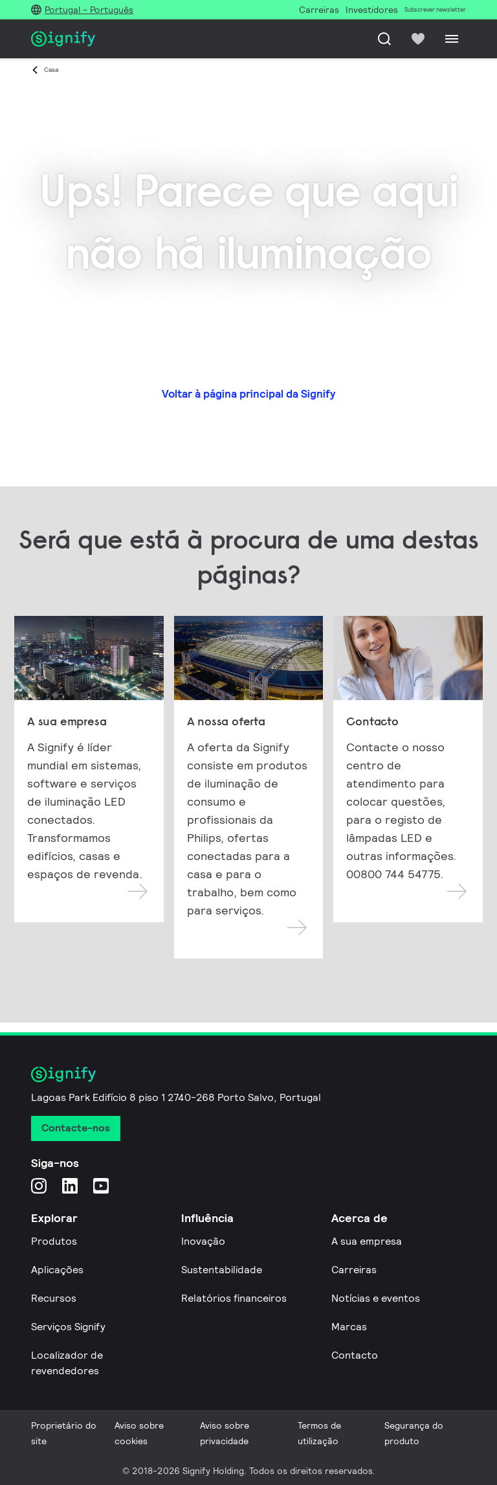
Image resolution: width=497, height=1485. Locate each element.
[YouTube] (101, 1185)
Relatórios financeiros (234, 1298)
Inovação (203, 1241)
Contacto (354, 1355)
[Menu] (451, 39)
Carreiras (354, 1269)
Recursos (53, 1298)
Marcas (349, 1326)
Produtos (54, 1241)
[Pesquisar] (384, 39)
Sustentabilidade (221, 1269)
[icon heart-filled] (418, 39)
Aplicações (57, 1269)
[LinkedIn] (70, 1185)
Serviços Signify (68, 1326)
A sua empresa (366, 1241)
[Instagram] (39, 1185)
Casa (51, 69)
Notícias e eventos (375, 1298)
